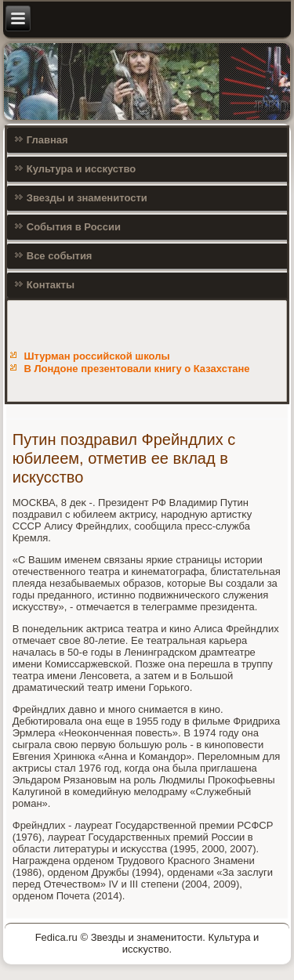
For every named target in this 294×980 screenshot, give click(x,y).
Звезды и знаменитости (87, 198)
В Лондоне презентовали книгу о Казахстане (136, 368)
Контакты (50, 285)
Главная (47, 140)
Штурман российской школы (96, 356)
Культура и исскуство (81, 169)
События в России (74, 227)
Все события (60, 256)
